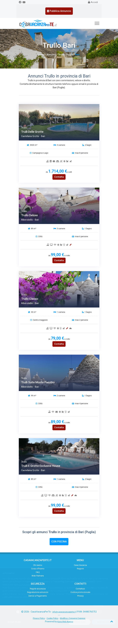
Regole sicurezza (38, 589)
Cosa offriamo (37, 568)
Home (41, 54)
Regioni (80, 568)
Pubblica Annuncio (59, 10)
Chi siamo (37, 565)
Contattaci (80, 589)
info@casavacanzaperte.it (64, 612)
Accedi (93, 2)
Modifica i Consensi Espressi (72, 618)
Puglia (69, 54)
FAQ (38, 572)
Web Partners (38, 576)
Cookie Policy (52, 618)
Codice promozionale (80, 592)
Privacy (80, 596)
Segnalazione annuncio (37, 592)
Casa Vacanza (80, 565)
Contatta (59, 176)
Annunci (51, 54)
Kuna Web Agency (65, 622)
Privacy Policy (39, 618)
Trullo (61, 54)
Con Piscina (59, 541)
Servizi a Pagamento (37, 596)
